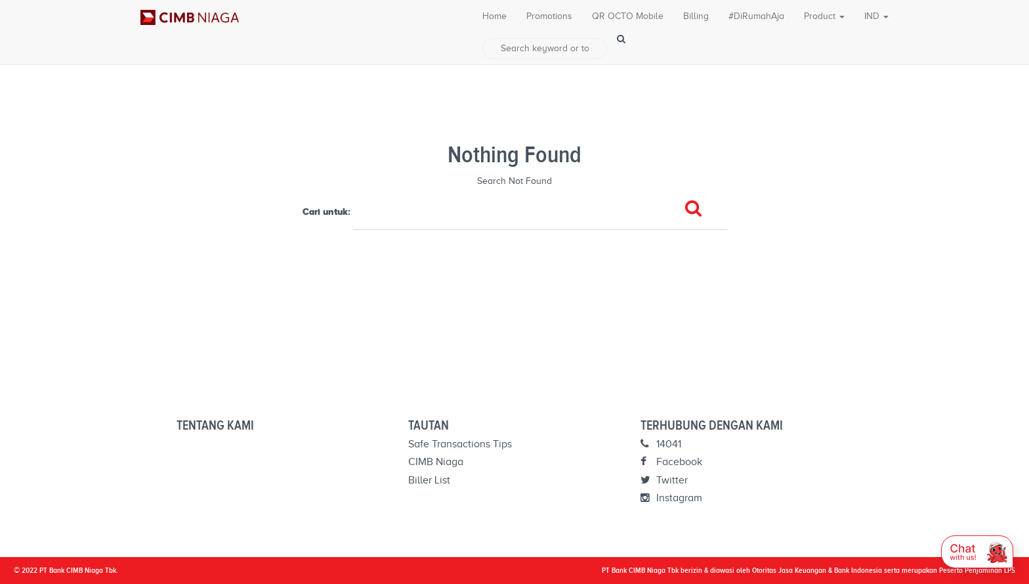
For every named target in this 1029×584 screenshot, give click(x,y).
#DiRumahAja (756, 16)
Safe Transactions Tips (460, 444)
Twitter (664, 480)
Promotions (549, 16)
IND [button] (876, 16)
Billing (696, 16)
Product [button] (824, 16)
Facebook (671, 462)
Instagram (671, 498)
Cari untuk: (326, 211)
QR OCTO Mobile (627, 16)
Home (494, 16)
